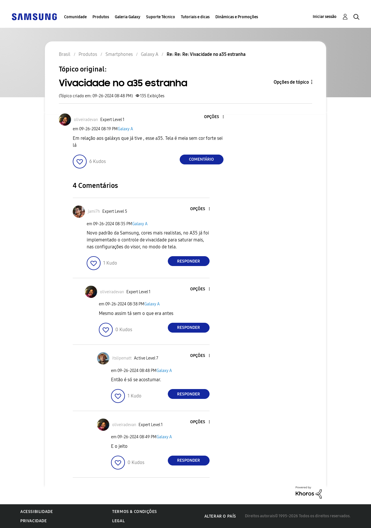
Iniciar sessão (325, 16)
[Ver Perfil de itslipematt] (122, 358)
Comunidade (75, 16)
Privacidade (33, 520)
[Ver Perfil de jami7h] (94, 211)
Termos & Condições (134, 511)
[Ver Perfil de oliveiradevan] (86, 119)
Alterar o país (220, 516)
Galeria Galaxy (127, 16)
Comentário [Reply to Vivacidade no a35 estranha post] (201, 159)
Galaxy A (125, 128)
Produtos (100, 16)
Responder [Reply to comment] (188, 261)
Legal (118, 520)
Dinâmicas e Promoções (236, 16)
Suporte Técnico (160, 16)
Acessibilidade (36, 511)
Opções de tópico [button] (291, 82)
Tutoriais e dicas (195, 16)
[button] (213, 117)
